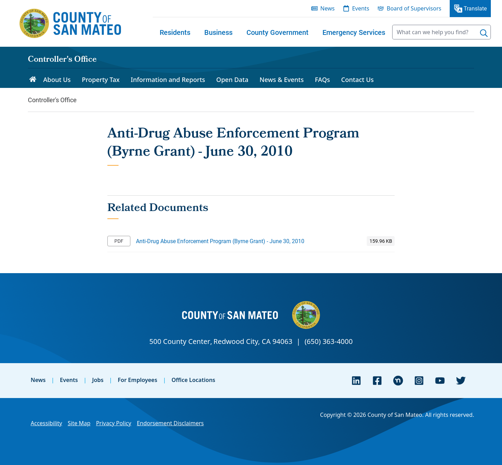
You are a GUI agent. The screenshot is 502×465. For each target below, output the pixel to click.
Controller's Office (62, 60)
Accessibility (46, 423)
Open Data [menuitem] (232, 79)
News (38, 380)
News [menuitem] (327, 8)
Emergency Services (353, 32)
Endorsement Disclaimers (170, 423)
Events (69, 380)
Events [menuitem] (360, 8)
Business (218, 32)
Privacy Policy (113, 423)
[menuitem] (175, 32)
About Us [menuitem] (57, 79)
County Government (277, 32)
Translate (475, 8)
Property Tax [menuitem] (101, 79)
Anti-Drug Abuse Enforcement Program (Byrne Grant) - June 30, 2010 (220, 241)
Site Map (79, 423)
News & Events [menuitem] (282, 79)
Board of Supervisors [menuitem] (414, 8)
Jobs (98, 380)
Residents (175, 32)
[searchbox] (441, 32)
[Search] (484, 33)
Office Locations (193, 380)
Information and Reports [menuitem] (168, 79)
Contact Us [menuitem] (357, 79)
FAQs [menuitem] (322, 79)
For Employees (137, 380)
